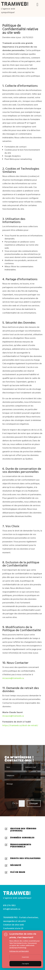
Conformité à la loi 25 (13, 928)
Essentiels (25, 957)
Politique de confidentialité (19, 951)
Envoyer (34, 803)
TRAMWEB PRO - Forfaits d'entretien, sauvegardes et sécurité (21, 919)
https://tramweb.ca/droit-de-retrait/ (20, 725)
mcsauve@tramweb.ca (13, 678)
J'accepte (25, 963)
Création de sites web (13, 924)
